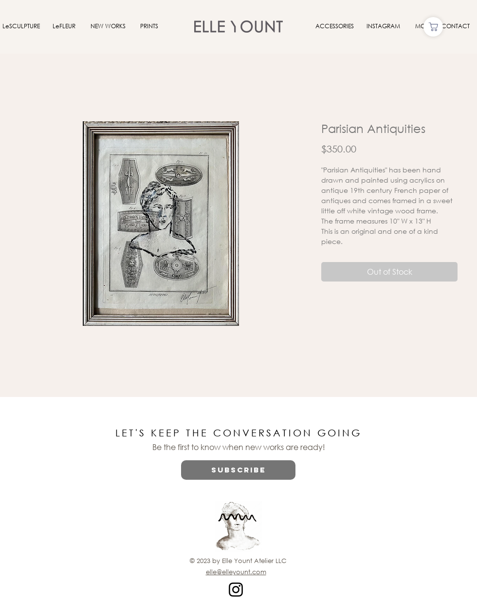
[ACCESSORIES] (334, 26)
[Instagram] (235, 589)
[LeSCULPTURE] (21, 26)
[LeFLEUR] (63, 26)
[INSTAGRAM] (383, 26)
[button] (238, 470)
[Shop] (433, 27)
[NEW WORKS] (108, 26)
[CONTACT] (455, 26)
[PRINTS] (149, 26)
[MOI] (421, 26)
